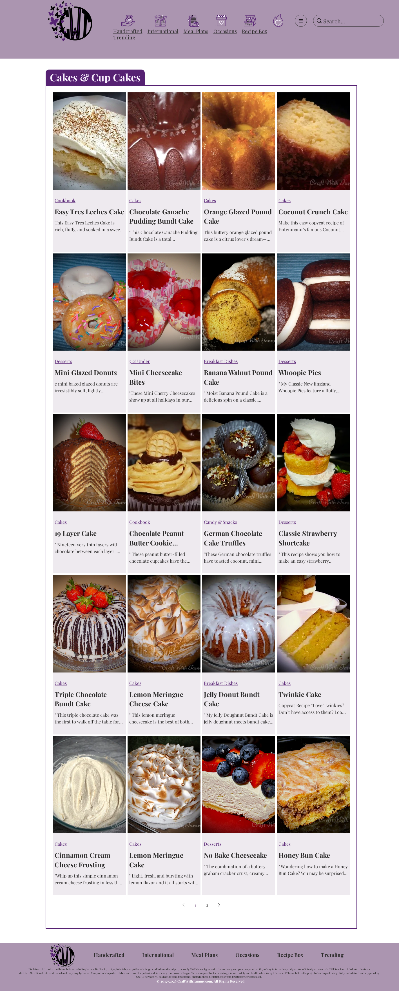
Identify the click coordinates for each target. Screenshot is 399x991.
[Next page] (219, 905)
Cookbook (65, 200)
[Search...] (347, 21)
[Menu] (301, 21)
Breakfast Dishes (221, 361)
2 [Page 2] (207, 905)
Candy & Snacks (220, 522)
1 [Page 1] (195, 905)
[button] (127, 31)
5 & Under (139, 361)
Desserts (63, 361)
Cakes (135, 200)
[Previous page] (184, 905)
